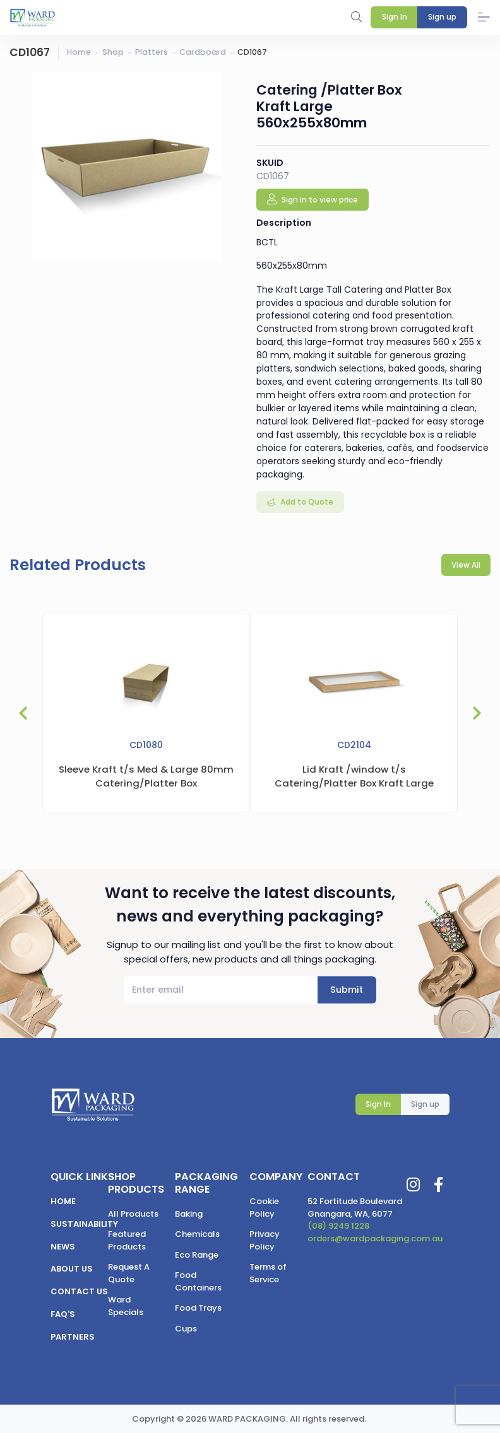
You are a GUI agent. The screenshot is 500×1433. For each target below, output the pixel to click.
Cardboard (202, 52)
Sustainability (84, 1224)
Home (79, 52)
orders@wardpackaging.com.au (375, 1238)
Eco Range (196, 1255)
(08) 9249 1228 (338, 1226)
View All (465, 564)
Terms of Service (268, 1273)
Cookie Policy (264, 1207)
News (63, 1247)
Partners (73, 1337)
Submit (346, 989)
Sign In (378, 1104)
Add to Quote (305, 501)
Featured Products (127, 1240)
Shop (113, 52)
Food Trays (198, 1308)
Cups (186, 1329)
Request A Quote (129, 1273)
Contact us (79, 1291)
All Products (133, 1214)
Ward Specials (125, 1306)
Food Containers (198, 1281)
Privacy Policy (264, 1240)
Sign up (425, 1104)
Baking (189, 1214)
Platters (151, 52)
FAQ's (63, 1314)
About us (72, 1269)
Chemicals (197, 1234)
